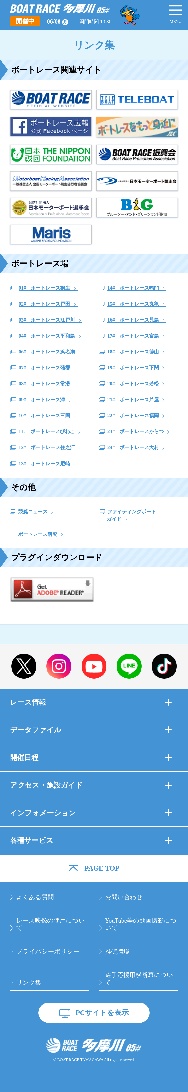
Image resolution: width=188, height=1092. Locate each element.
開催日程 (91, 758)
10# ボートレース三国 (44, 415)
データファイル (91, 730)
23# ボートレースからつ (135, 431)
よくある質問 (35, 897)
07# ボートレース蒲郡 (44, 367)
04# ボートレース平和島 (47, 335)
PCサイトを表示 (102, 1012)
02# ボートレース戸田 (44, 304)
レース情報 (91, 702)
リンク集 (28, 982)
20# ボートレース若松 (133, 383)
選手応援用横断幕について (139, 979)
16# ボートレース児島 (133, 320)
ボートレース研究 (37, 534)
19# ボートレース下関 (133, 367)
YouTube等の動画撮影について (140, 924)
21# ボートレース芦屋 (133, 399)
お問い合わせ (124, 897)
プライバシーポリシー (47, 951)
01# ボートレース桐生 (44, 288)
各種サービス (91, 840)
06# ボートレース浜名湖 (47, 351)
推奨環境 (117, 951)
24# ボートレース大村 (133, 447)
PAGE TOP (101, 868)
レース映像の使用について (50, 924)
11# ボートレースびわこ (47, 431)
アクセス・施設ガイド (91, 785)
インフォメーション (91, 813)
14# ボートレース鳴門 (133, 288)
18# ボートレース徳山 (133, 351)
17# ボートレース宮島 (133, 335)
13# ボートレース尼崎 (44, 463)
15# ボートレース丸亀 (133, 304)
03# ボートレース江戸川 (47, 320)
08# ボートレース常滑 (44, 383)
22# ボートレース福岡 (133, 415)
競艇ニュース (32, 511)
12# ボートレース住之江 (47, 447)
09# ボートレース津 (42, 399)
